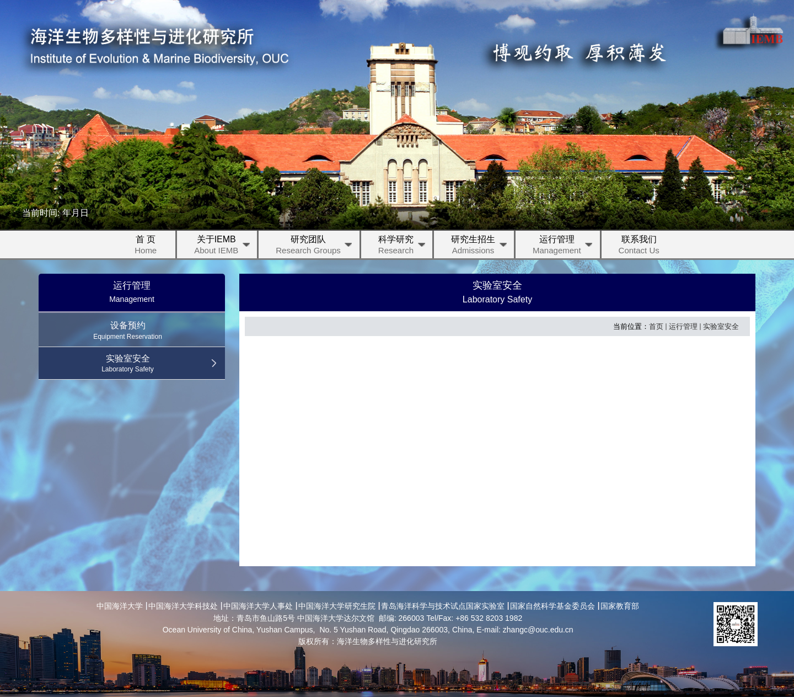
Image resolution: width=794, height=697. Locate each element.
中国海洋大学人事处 (258, 606)
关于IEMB (222, 246)
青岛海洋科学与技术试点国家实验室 (443, 606)
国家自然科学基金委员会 (552, 606)
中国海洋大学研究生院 (336, 606)
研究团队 (315, 246)
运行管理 (563, 246)
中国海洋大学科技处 (183, 606)
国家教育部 (619, 606)
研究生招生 (479, 246)
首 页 (146, 246)
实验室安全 (721, 326)
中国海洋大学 (119, 606)
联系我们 (639, 246)
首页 (656, 326)
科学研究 (402, 246)
